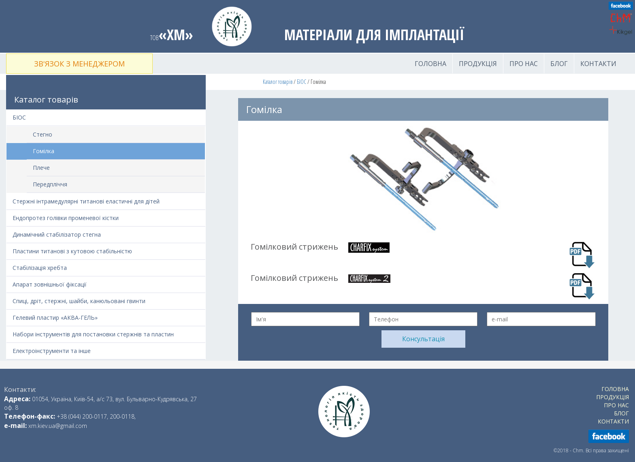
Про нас (523, 63)
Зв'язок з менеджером (79, 63)
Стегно (42, 134)
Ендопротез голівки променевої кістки (66, 218)
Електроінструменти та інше (52, 351)
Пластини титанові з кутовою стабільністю (72, 251)
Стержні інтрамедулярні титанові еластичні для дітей (86, 201)
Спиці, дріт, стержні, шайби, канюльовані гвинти (79, 301)
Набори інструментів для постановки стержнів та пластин (93, 334)
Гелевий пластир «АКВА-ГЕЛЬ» (55, 317)
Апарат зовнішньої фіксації (50, 284)
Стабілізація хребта (40, 268)
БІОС (301, 82)
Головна (430, 63)
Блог (559, 63)
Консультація (423, 338)
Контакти (598, 63)
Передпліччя (50, 184)
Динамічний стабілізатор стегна (57, 234)
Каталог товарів (277, 82)
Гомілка (43, 151)
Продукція (478, 63)
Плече (41, 167)
